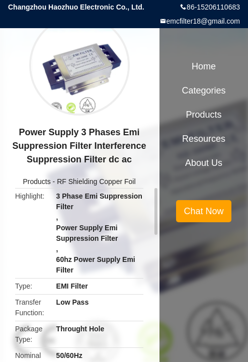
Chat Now (203, 211)
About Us (203, 163)
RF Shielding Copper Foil (96, 181)
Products (36, 181)
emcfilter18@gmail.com (203, 21)
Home (204, 66)
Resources (203, 139)
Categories (203, 90)
